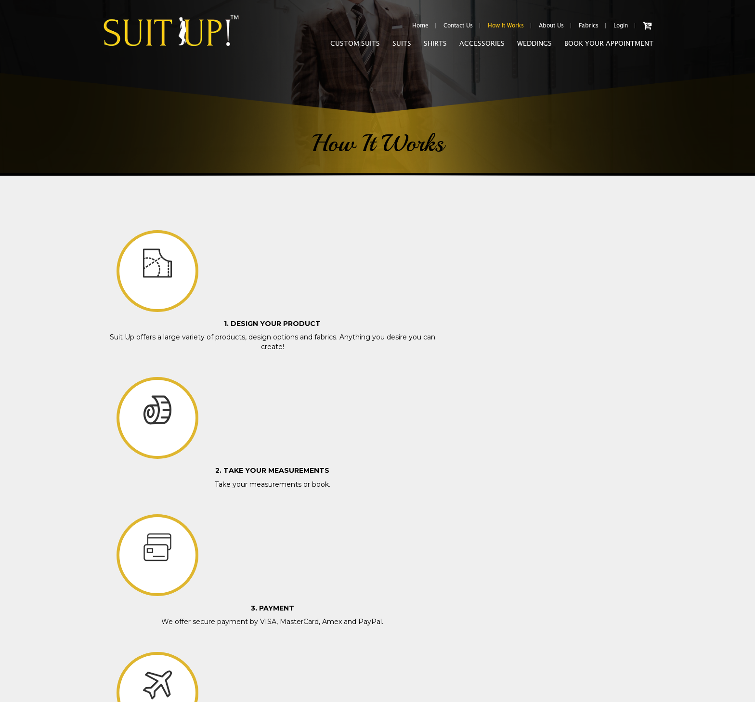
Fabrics (589, 25)
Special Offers (122, 588)
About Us (551, 25)
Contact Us (458, 25)
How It (506, 25)
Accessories (482, 47)
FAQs (110, 617)
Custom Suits (355, 47)
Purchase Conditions (131, 530)
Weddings (534, 47)
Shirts (435, 47)
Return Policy (121, 573)
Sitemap (114, 646)
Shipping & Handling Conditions (148, 559)
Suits (401, 47)
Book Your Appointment (608, 47)
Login (620, 25)
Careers (113, 602)
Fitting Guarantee (126, 544)
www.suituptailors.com (141, 698)
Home (420, 25)
